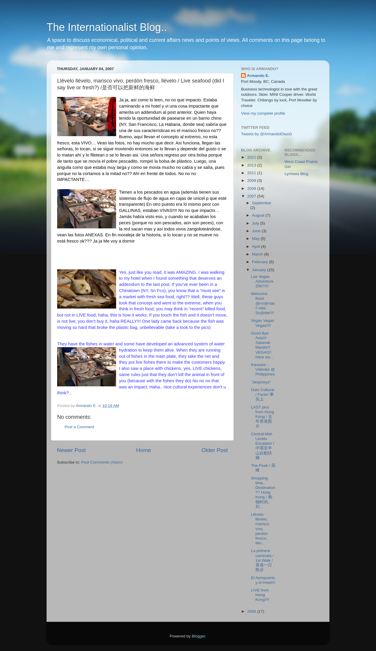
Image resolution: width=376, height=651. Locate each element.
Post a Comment (79, 427)
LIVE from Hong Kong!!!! (260, 595)
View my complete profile (263, 113)
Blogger (198, 636)
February (260, 262)
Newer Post (71, 450)
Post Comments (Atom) (102, 462)
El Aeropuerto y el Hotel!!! (263, 580)
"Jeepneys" (261, 382)
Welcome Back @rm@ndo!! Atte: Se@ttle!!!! (263, 303)
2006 (252, 611)
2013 (252, 165)
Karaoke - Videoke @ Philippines (263, 369)
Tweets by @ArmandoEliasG (266, 134)
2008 (252, 188)
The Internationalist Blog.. (107, 27)
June (257, 231)
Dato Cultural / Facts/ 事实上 (262, 394)
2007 (252, 196)
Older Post (215, 450)
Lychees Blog (297, 174)
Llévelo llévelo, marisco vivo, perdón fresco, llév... (260, 528)
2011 (252, 173)
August (258, 215)
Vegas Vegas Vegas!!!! (262, 322)
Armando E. (258, 75)
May (256, 238)
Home (143, 450)
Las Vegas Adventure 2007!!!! (262, 281)
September (261, 203)
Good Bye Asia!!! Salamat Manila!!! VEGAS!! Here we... (262, 345)
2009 (252, 180)
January (259, 270)
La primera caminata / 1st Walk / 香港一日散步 (262, 560)
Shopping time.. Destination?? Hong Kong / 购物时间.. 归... (263, 492)
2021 (252, 157)
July (256, 223)
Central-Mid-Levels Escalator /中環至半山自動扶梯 (262, 446)
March (258, 254)
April (256, 246)
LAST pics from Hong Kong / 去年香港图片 (262, 416)
